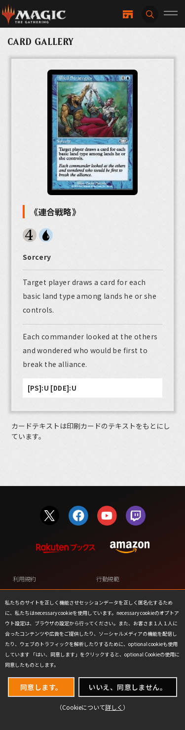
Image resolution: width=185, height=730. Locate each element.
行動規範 (107, 578)
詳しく (114, 707)
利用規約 (24, 578)
